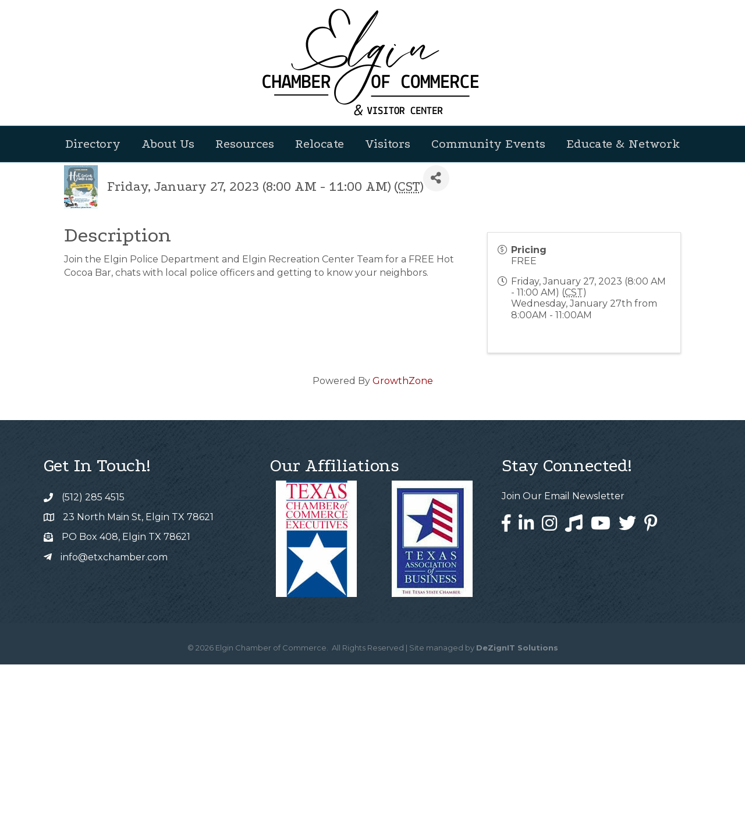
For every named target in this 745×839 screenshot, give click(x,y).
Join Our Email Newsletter (563, 670)
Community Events (488, 144)
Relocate (319, 144)
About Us (167, 144)
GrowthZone (402, 555)
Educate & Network (623, 144)
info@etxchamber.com (114, 731)
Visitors (387, 144)
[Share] (436, 353)
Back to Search (96, 333)
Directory (92, 144)
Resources (244, 144)
